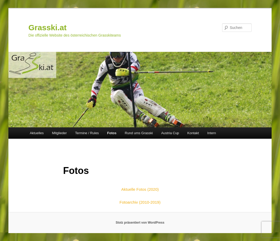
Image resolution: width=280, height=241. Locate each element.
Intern (211, 133)
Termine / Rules (87, 133)
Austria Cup (170, 133)
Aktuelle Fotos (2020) (140, 189)
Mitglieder (59, 133)
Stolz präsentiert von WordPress (140, 222)
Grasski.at (47, 27)
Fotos (111, 133)
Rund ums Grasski (139, 133)
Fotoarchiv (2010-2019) (140, 202)
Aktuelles (37, 133)
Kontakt (193, 133)
